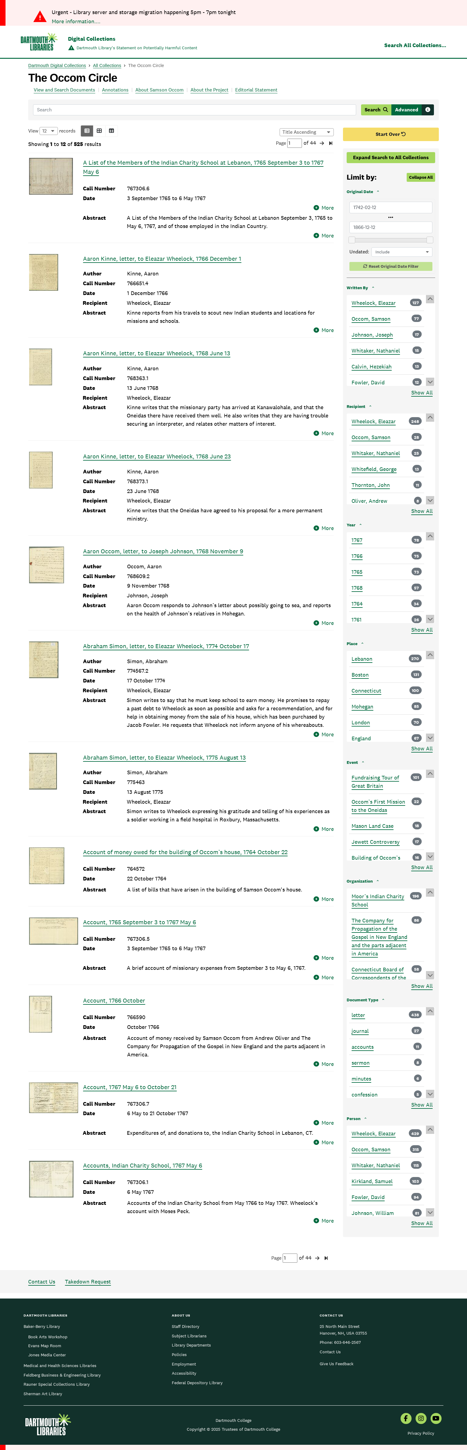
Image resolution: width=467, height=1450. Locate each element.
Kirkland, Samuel (372, 1181)
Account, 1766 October (114, 984)
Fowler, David (368, 382)
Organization (360, 881)
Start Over (391, 134)
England (361, 738)
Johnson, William (373, 1212)
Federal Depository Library (197, 1359)
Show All (422, 392)
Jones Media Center (47, 1331)
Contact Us (41, 1258)
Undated (358, 252)
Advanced (406, 110)
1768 (357, 587)
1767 (357, 540)
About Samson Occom (159, 90)
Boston (360, 674)
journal (360, 1030)
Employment (184, 1340)
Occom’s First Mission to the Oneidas (378, 805)
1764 (357, 603)
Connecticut (366, 690)
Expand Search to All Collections (391, 157)
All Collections (107, 65)
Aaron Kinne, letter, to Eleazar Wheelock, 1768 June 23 (157, 448)
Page (289, 143)
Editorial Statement (256, 90)
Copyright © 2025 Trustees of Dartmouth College (233, 1406)
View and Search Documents (64, 90)
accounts (363, 1046)
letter (358, 1014)
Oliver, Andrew (369, 500)
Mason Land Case (373, 825)
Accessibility (184, 1350)
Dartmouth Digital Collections (57, 65)
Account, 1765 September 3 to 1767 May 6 (139, 914)
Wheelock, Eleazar (374, 302)
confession (365, 1094)
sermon (361, 1062)
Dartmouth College (233, 1397)
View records (52, 131)
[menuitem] (406, 1396)
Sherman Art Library (43, 1370)
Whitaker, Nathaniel (376, 350)
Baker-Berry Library (42, 1303)
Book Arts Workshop (47, 1313)
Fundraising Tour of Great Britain (375, 781)
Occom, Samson (371, 318)
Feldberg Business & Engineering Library (62, 1352)
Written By (357, 287)
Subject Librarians (189, 1312)
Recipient (356, 406)
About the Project (209, 90)
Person (353, 1118)
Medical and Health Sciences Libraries (60, 1342)
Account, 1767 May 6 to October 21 (130, 1070)
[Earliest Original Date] (390, 207)
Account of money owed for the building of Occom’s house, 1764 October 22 (185, 844)
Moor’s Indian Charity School (378, 900)
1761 (357, 619)
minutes (361, 1078)
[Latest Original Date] (390, 227)
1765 (357, 571)
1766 (357, 555)
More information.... (76, 21)
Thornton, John (371, 484)
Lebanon (362, 658)
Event (352, 762)
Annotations (115, 90)
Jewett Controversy (376, 841)
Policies (179, 1331)
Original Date (360, 191)
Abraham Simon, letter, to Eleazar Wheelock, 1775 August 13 (164, 749)
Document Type (362, 1000)
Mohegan (362, 706)
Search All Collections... (415, 45)
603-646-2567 (347, 1319)
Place (352, 643)
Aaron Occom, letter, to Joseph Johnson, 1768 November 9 (163, 543)
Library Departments (191, 1322)
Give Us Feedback (336, 1340)
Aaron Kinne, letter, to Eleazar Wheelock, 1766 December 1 (162, 250)
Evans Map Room (44, 1322)
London (361, 722)
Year (351, 525)
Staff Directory (185, 1303)
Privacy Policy (421, 1410)
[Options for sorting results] (307, 132)
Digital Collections (91, 38)
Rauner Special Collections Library (57, 1361)
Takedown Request (88, 1258)
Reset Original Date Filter (394, 266)
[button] (87, 131)
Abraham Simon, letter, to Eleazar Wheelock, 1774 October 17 (166, 637)
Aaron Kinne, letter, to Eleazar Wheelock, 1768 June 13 (156, 345)
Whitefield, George (374, 469)
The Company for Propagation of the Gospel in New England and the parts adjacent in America (379, 937)
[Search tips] (428, 109)
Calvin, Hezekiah (372, 366)
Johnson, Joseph (372, 334)
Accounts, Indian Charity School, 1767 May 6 (142, 1140)
